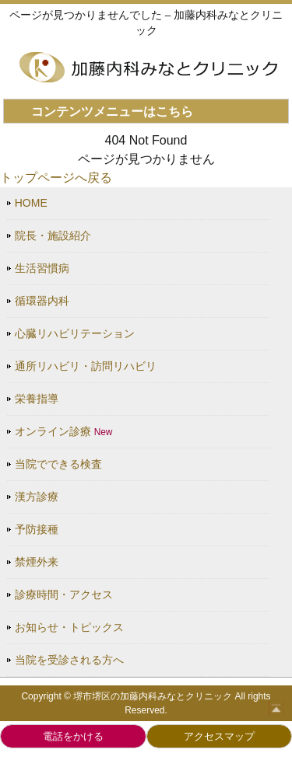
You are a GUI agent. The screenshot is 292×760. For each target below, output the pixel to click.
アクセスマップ (219, 736)
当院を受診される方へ (69, 660)
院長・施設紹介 (53, 235)
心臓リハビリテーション (75, 333)
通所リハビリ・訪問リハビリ (86, 366)
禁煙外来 (36, 562)
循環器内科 (42, 301)
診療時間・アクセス (64, 594)
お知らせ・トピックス (69, 627)
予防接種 (36, 529)
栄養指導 (36, 398)
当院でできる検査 (58, 464)
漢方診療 (36, 496)
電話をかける (73, 736)
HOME (31, 203)
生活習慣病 (42, 268)
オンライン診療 (64, 431)
